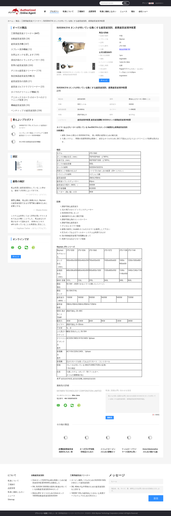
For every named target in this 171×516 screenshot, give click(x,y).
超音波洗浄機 (17, 44)
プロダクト (54, 11)
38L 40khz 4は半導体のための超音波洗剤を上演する (88, 488)
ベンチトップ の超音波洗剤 (23, 110)
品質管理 (92, 11)
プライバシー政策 (41, 513)
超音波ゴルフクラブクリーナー (25, 86)
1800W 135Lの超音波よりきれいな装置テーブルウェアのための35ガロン (88, 494)
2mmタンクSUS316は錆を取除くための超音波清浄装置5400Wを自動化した (49, 481)
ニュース (123, 11)
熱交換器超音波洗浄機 (21, 76)
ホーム (10, 21)
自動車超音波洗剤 (89, 379)
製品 (17, 21)
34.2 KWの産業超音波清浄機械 (29, 142)
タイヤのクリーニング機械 (23, 92)
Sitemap (11, 499)
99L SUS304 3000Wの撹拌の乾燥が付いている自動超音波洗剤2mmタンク (49, 488)
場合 (133, 11)
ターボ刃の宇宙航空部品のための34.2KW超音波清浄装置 (87, 450)
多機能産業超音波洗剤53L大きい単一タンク (66, 450)
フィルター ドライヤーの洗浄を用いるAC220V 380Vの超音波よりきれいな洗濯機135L (129, 450)
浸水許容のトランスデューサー (25, 60)
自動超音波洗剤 (18, 38)
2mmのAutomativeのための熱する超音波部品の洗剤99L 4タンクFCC (150, 450)
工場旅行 (81, 11)
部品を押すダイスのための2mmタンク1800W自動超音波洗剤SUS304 (48, 494)
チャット (145, 3)
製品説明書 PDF (124, 49)
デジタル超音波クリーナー (23, 70)
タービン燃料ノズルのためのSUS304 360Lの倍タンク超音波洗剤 (88, 481)
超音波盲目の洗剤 (19, 81)
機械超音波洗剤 (18, 105)
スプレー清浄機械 (19, 49)
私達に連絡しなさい (108, 11)
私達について (68, 11)
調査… (125, 3)
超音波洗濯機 (77, 379)
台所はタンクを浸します (22, 54)
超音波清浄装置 (66, 379)
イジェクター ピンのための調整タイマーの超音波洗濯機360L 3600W (108, 450)
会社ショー (143, 11)
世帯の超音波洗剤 (19, 65)
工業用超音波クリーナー (31, 21)
